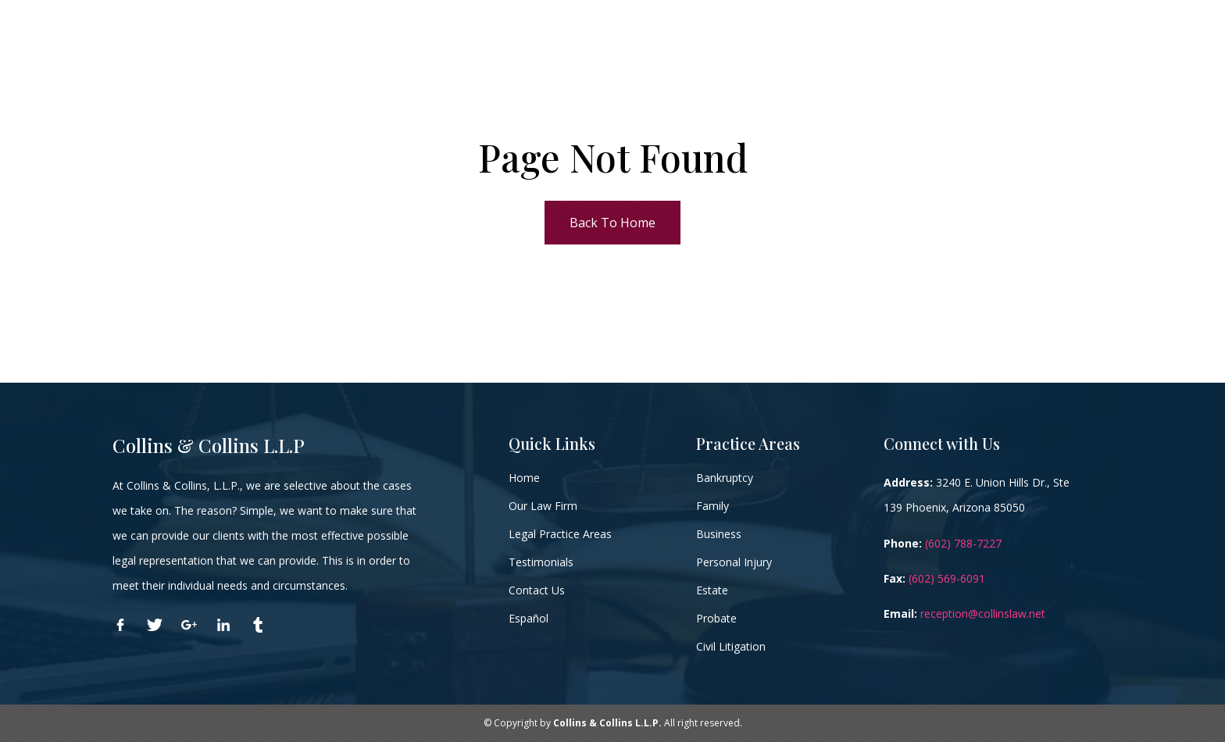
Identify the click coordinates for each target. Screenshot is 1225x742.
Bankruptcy (724, 477)
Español (528, 618)
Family (712, 505)
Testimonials (541, 562)
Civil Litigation (731, 646)
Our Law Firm (543, 505)
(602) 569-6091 (947, 578)
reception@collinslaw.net (982, 613)
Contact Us (537, 590)
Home (524, 477)
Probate (716, 618)
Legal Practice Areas (560, 533)
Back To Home (612, 222)
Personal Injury (734, 562)
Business (718, 533)
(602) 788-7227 (963, 543)
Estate (712, 590)
